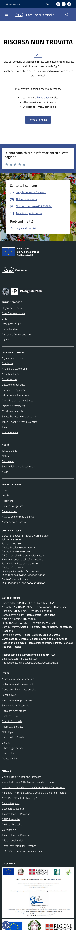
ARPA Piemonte (11, 819)
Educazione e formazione (15, 395)
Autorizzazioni (9, 379)
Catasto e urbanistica (13, 385)
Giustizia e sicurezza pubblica (17, 400)
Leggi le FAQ (9, 695)
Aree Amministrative (13, 313)
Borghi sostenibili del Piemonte (19, 846)
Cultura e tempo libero (14, 390)
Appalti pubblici (10, 374)
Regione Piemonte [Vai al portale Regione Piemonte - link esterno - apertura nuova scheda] (12, 3)
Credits (6, 743)
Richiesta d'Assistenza (14, 711)
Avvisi (5, 472)
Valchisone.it (9, 830)
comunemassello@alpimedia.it (26, 559)
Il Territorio (7, 501)
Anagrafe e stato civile (14, 369)
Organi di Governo (12, 308)
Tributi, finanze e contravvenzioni (20, 422)
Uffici (4, 319)
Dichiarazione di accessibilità (17, 684)
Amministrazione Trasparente (18, 679)
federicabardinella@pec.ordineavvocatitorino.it (32, 663)
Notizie (6, 456)
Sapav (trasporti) (11, 803)
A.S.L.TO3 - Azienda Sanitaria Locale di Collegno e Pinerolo (34, 793)
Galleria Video (9, 511)
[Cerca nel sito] (67, 15)
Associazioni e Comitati (14, 522)
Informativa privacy (12, 727)
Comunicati (8, 461)
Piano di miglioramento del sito (19, 689)
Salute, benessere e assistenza (19, 416)
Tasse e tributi (9, 451)
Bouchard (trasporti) (13, 809)
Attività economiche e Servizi (18, 517)
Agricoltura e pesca (12, 358)
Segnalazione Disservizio (15, 705)
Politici (5, 340)
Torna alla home (38, 120)
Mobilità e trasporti (12, 411)
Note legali (8, 732)
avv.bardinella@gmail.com (23, 659)
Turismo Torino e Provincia (16, 814)
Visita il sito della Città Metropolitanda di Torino (28, 782)
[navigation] (7, 14)
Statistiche (8, 753)
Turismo (6, 427)
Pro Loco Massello (12, 824)
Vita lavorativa (10, 432)
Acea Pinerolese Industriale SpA (19, 798)
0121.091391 (14, 543)
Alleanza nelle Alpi (12, 840)
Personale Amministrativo (16, 334)
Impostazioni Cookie (13, 737)
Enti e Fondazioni (11, 329)
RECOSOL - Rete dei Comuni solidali (22, 851)
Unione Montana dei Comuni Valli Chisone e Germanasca (33, 787)
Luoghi (5, 495)
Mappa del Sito (10, 758)
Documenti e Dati (11, 324)
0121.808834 (14, 539)
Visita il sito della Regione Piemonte (21, 777)
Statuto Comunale (12, 721)
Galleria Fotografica (12, 506)
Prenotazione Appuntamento (18, 700)
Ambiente (7, 363)
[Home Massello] (33, 15)
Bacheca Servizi (10, 716)
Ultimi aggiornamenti (13, 748)
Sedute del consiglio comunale (18, 466)
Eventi (5, 490)
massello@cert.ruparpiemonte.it (26, 555)
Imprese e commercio (13, 406)
